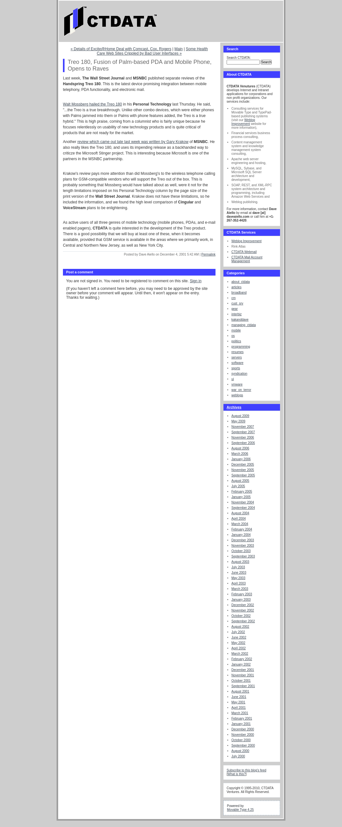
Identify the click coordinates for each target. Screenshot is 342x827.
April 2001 (238, 707)
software (237, 363)
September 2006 (243, 443)
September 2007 (243, 432)
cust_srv (237, 303)
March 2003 (239, 589)
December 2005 (242, 464)
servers (236, 357)
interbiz (236, 314)
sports (235, 368)
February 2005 (241, 491)
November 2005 (242, 470)
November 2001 (242, 675)
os (233, 336)
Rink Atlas (238, 246)
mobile (236, 330)
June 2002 (238, 637)
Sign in (196, 281)
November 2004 (242, 502)
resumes (237, 352)
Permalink (208, 254)
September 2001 (243, 686)
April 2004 (238, 518)
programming (240, 346)
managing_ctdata (243, 325)
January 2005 (241, 497)
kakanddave (240, 319)
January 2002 (241, 664)
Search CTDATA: (239, 57)
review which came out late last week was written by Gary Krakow (132, 142)
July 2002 (238, 632)
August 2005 (240, 480)
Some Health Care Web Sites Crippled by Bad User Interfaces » (152, 51)
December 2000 (242, 729)
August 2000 (240, 751)
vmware (237, 384)
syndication (239, 373)
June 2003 (238, 572)
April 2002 (238, 648)
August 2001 (240, 691)
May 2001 (238, 702)
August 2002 (240, 626)
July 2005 (238, 486)
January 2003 (241, 599)
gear (234, 309)
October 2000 (241, 740)
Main (178, 49)
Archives (234, 407)
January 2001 (241, 724)
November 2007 (242, 426)
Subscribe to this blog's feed (246, 770)
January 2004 (241, 535)
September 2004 (243, 507)
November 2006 (242, 437)
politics (236, 341)
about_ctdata (240, 282)
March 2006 (239, 453)
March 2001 (239, 713)
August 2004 (240, 513)
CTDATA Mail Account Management (246, 259)
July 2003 (238, 567)
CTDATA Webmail (243, 252)
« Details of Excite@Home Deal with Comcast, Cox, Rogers (121, 49)
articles (236, 287)
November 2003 (242, 545)
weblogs (237, 395)
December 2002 (242, 605)
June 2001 (238, 697)
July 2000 (238, 756)
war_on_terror (241, 390)
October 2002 (241, 616)
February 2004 (241, 529)
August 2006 (240, 448)
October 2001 (241, 680)
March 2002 (239, 653)
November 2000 (242, 734)
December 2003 (242, 540)
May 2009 (238, 421)
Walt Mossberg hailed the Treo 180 (92, 104)
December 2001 (242, 670)
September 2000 (243, 745)
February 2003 (241, 594)
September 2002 (243, 621)
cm (233, 298)
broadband (239, 292)
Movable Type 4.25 (240, 809)
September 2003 (243, 556)
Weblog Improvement (243, 122)
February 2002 (241, 659)
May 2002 (238, 643)
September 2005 (243, 475)
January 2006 (241, 459)
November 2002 (242, 610)
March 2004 (239, 524)
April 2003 (238, 583)
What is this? (237, 774)
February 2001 (241, 718)
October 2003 (241, 551)
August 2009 (240, 416)
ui (232, 379)
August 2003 (240, 562)
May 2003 (238, 578)
